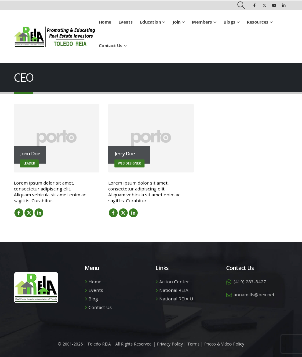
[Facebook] (254, 5)
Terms (193, 344)
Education (150, 22)
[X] (264, 5)
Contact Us (110, 45)
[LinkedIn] (284, 5)
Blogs (229, 22)
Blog (93, 299)
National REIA (173, 290)
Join (176, 22)
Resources (257, 22)
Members (202, 22)
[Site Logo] (54, 37)
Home (105, 22)
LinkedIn (39, 212)
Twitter (28, 212)
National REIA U (176, 299)
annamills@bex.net (254, 294)
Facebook (18, 212)
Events (126, 22)
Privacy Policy (170, 344)
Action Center (174, 281)
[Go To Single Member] (56, 138)
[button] (241, 5)
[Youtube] (274, 5)
